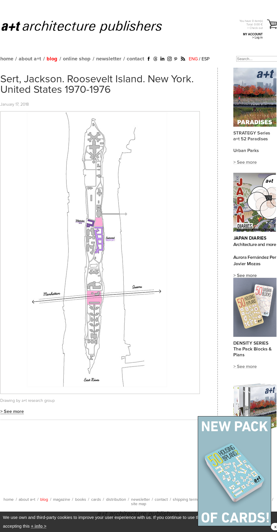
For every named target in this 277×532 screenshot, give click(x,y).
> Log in (257, 37)
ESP (205, 59)
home (6, 59)
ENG (193, 59)
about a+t (30, 59)
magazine (61, 500)
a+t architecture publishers (89, 27)
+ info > (38, 526)
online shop (77, 59)
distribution (116, 500)
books (80, 500)
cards (96, 500)
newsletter (108, 59)
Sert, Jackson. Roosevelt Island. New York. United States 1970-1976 (97, 84)
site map (138, 504)
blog (52, 59)
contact (135, 59)
